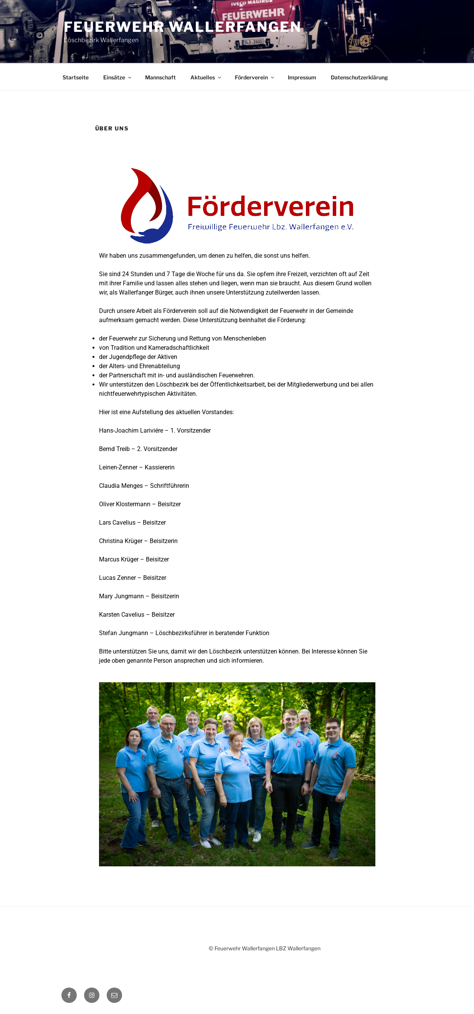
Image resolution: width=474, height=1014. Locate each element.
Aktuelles (206, 77)
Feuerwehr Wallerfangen (183, 26)
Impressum (302, 77)
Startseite (76, 77)
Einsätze (117, 77)
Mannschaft (160, 77)
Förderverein (255, 77)
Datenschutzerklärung (359, 77)
